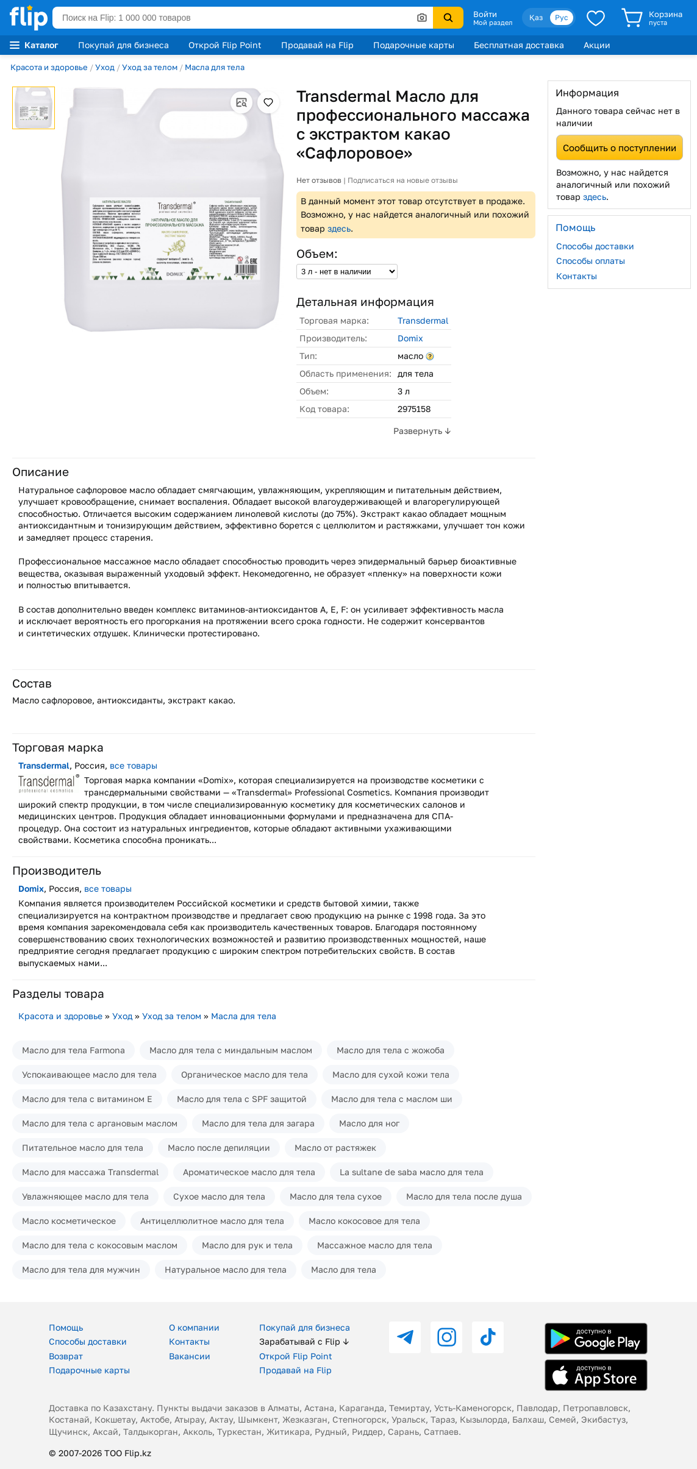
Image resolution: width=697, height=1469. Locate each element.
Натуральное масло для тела (226, 1269)
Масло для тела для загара (258, 1123)
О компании (194, 1327)
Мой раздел (492, 22)
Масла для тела (215, 67)
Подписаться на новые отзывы (403, 180)
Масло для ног (369, 1123)
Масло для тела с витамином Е (87, 1099)
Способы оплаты (590, 260)
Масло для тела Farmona (73, 1050)
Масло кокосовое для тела (364, 1220)
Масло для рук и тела (247, 1245)
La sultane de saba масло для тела (412, 1172)
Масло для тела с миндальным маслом (230, 1050)
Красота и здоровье (49, 67)
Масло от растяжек (335, 1147)
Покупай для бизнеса (123, 45)
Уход (105, 67)
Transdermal (423, 320)
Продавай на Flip (317, 45)
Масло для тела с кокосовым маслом (99, 1245)
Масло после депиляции (219, 1147)
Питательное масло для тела (82, 1147)
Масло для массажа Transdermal (90, 1172)
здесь (339, 228)
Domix (410, 338)
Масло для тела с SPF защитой (242, 1099)
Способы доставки (595, 246)
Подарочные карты (413, 45)
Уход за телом (149, 67)
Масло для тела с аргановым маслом (99, 1123)
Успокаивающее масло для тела (89, 1074)
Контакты (576, 276)
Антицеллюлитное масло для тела (212, 1220)
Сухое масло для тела (219, 1196)
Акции (597, 45)
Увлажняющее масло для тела (85, 1196)
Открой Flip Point (225, 45)
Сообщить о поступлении (619, 147)
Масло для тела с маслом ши (391, 1099)
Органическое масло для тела (244, 1074)
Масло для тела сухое (336, 1196)
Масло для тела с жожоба (391, 1050)
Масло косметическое (69, 1220)
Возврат (66, 1356)
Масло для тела (343, 1269)
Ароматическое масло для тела (249, 1172)
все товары (133, 765)
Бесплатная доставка (519, 45)
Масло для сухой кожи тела (390, 1074)
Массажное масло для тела (374, 1245)
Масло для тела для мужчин (81, 1269)
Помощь (66, 1327)
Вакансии (189, 1356)
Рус (561, 17)
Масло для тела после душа (464, 1196)
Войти (485, 14)
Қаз (536, 17)
